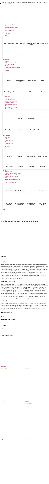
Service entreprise (9, 143)
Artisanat (7, 70)
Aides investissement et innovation (13, 179)
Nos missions (6, 22)
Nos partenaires (6, 96)
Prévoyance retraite (9, 102)
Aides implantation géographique (12, 177)
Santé (6, 65)
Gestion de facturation (10, 99)
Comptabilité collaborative (11, 101)
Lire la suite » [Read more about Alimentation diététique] (4, 402)
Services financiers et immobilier (12, 67)
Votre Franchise (6, 135)
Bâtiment (20, 156)
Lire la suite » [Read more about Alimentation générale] (28, 368)
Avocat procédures (9, 108)
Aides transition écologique (11, 182)
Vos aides (5, 170)
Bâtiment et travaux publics (11, 62)
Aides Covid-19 (8, 171)
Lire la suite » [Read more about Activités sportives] (28, 403)
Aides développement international (20, 191)
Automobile (7, 144)
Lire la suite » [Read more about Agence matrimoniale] (4, 437)
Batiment (7, 138)
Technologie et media (10, 64)
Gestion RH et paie (9, 25)
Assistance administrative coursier (13, 105)
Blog (4, 209)
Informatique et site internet (11, 107)
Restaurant (7, 148)
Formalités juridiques (10, 30)
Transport (7, 61)
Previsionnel (8, 32)
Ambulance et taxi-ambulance (3, 366)
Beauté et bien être (9, 141)
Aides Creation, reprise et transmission (14, 174)
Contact (4, 210)
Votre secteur (6, 59)
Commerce (7, 137)
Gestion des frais (9, 98)
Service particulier (9, 140)
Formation (7, 33)
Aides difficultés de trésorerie (11, 176)
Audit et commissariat (10, 29)
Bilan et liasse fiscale (10, 24)
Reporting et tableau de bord (11, 27)
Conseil (6, 35)
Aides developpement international (13, 173)
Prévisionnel (20, 54)
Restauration (8, 72)
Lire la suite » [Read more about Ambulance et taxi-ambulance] (4, 368)
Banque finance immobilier (11, 104)
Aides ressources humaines (11, 181)
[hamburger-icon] (1, 21)
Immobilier (7, 146)
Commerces (8, 69)
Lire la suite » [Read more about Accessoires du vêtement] (28, 438)
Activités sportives (27, 401)
